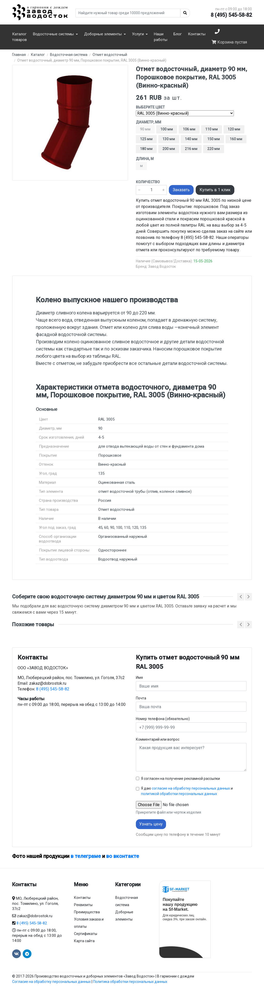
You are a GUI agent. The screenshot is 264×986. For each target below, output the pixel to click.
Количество (148, 182)
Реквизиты (83, 905)
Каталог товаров (19, 37)
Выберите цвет (150, 107)
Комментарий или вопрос (157, 739)
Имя (139, 677)
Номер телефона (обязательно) (163, 719)
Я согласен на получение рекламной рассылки (180, 778)
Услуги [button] (138, 34)
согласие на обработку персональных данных (191, 788)
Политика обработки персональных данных (130, 982)
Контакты (196, 34)
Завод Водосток (162, 266)
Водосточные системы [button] (54, 34)
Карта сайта (84, 941)
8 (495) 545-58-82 (231, 15)
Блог (178, 34)
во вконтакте (122, 856)
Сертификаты (85, 934)
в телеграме (86, 856)
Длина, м (145, 159)
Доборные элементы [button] (103, 34)
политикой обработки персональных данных (179, 794)
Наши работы (160, 37)
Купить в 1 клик (215, 189)
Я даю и (187, 791)
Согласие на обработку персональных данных (51, 982)
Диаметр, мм (148, 122)
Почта (141, 698)
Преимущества (87, 912)
